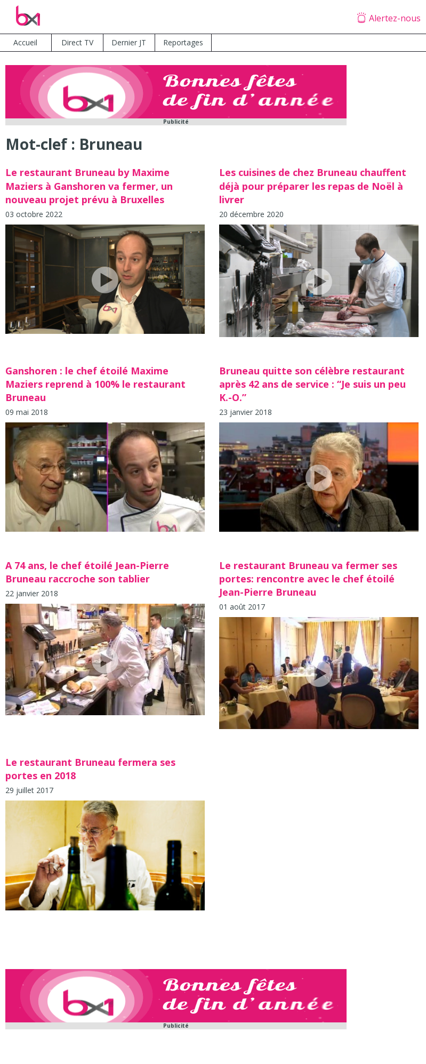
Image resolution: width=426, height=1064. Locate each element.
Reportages (183, 42)
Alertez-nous (395, 18)
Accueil (25, 42)
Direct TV (77, 42)
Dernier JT (128, 42)
